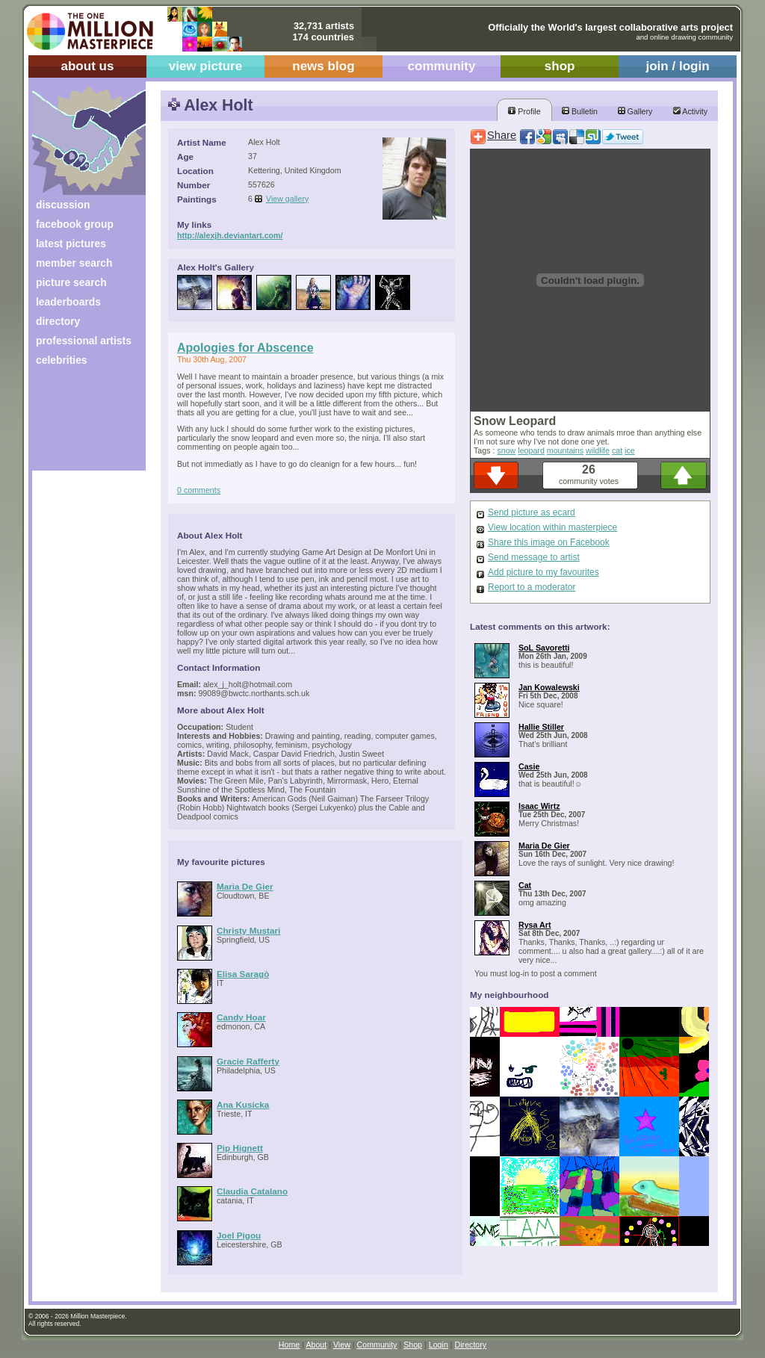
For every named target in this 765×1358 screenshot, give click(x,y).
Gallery (635, 111)
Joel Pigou (239, 1235)
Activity (690, 111)
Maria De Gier (245, 886)
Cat (524, 885)
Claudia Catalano (252, 1191)
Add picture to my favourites (543, 572)
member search (74, 263)
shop (560, 66)
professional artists (83, 341)
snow (506, 450)
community (442, 66)
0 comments (198, 490)
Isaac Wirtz (539, 806)
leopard (531, 450)
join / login (677, 66)
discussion (63, 205)
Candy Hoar (241, 1017)
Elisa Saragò (243, 974)
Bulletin (580, 111)
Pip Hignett (240, 1148)
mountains (565, 450)
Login (438, 1344)
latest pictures (71, 243)
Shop (412, 1344)
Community (377, 1344)
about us (87, 66)
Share (501, 135)
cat (617, 450)
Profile (524, 111)
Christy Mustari (248, 930)
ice (630, 450)
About (316, 1344)
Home (289, 1344)
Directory (471, 1344)
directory (58, 321)
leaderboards (68, 302)
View (341, 1344)
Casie (528, 766)
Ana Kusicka (243, 1104)
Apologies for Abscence (245, 347)
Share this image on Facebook (549, 542)
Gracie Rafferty (248, 1061)
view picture (206, 66)
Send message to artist (534, 557)
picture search (71, 282)
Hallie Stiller (541, 726)
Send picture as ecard (531, 512)
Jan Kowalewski (549, 687)
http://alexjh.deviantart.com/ (230, 235)
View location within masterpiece (552, 527)
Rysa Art (534, 924)
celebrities (61, 360)
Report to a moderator (531, 587)
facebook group (75, 224)
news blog (323, 66)
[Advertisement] (79, 424)
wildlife (598, 450)
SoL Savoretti (544, 647)
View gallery (287, 198)
